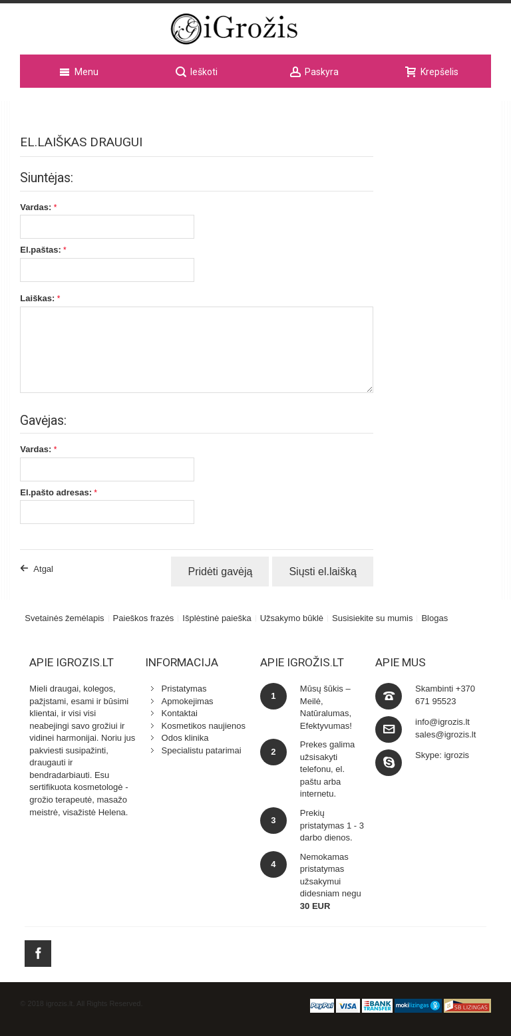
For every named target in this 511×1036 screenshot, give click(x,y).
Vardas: (35, 207)
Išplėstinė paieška (216, 618)
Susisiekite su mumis (372, 618)
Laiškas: (37, 298)
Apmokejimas (188, 701)
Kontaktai (180, 713)
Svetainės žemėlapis (64, 618)
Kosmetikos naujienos (204, 726)
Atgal (43, 569)
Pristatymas (184, 689)
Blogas (434, 618)
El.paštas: (40, 250)
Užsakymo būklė (291, 618)
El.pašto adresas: (56, 492)
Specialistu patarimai (202, 750)
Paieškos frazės (143, 618)
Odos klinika (185, 738)
